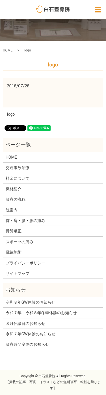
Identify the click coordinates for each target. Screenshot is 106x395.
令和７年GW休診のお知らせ (30, 334)
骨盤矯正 (13, 231)
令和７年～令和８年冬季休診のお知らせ (41, 312)
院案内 (12, 210)
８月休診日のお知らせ (25, 323)
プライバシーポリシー (25, 263)
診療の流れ (15, 199)
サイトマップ (17, 273)
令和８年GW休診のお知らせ (30, 302)
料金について (17, 178)
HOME (7, 50)
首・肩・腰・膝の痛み (25, 220)
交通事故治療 (17, 167)
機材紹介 (13, 189)
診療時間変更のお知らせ (27, 344)
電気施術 (13, 252)
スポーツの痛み (19, 241)
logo (11, 114)
